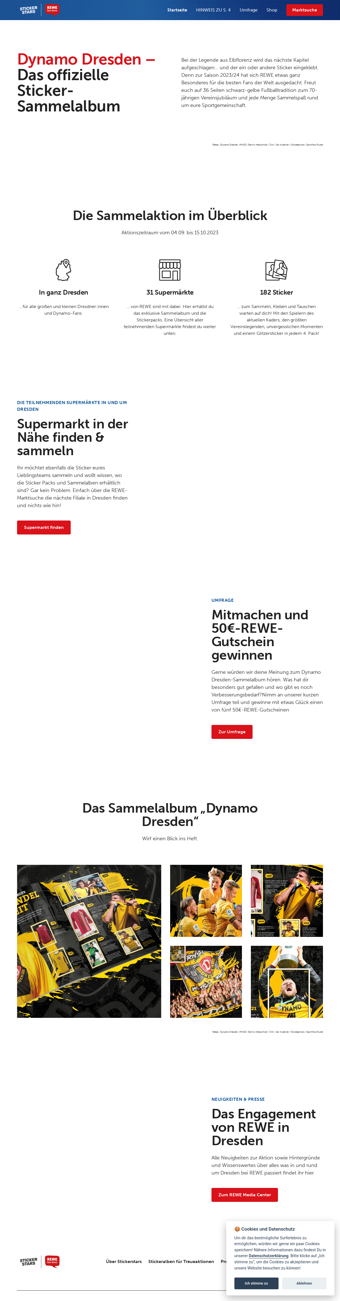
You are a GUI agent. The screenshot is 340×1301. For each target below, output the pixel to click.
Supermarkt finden (44, 527)
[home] (38, 10)
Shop (272, 10)
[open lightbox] (89, 941)
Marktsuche (304, 10)
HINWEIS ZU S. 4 (213, 10)
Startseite (177, 10)
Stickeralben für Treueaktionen (181, 1261)
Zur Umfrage (232, 731)
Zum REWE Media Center (244, 1194)
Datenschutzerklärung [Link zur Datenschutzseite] (268, 1256)
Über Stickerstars (124, 1261)
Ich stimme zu (256, 1283)
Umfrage (249, 10)
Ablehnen (304, 1283)
